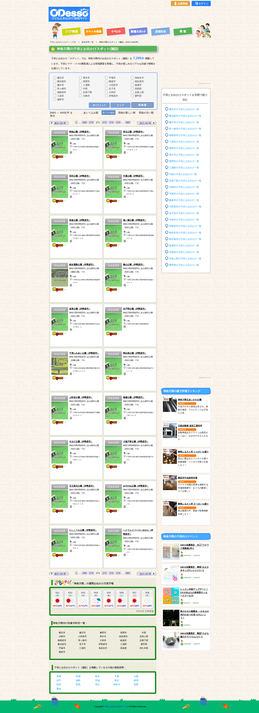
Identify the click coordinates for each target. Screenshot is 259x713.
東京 (116, 680)
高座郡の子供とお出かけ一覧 (184, 252)
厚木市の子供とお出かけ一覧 (184, 154)
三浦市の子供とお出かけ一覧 (184, 142)
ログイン (201, 3)
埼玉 (97, 684)
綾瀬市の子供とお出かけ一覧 (184, 245)
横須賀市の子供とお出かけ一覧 (185, 115)
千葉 (116, 676)
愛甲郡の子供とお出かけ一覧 (184, 265)
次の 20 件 (148, 123)
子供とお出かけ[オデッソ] (115, 706)
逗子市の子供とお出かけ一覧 (184, 213)
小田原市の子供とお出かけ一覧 (185, 206)
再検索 (142, 105)
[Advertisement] (151, 14)
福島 (78, 680)
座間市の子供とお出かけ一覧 (184, 161)
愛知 (58, 688)
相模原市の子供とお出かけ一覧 (185, 135)
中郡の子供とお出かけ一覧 (183, 174)
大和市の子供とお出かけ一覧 (184, 219)
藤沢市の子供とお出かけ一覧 (184, 122)
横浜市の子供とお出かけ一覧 (184, 109)
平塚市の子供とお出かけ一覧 (184, 193)
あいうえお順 (90, 112)
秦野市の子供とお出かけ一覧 (184, 148)
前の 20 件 (57, 123)
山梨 (136, 676)
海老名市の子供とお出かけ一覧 (185, 232)
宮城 (78, 676)
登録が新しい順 (126, 112)
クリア (120, 105)
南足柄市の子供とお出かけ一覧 (185, 239)
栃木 (97, 676)
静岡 (136, 680)
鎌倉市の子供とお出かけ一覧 (184, 200)
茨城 (97, 680)
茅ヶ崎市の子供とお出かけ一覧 (185, 129)
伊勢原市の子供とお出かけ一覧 (185, 226)
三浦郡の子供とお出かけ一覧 (184, 167)
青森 (58, 676)
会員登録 (180, 3)
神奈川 (116, 684)
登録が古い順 (146, 112)
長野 (136, 684)
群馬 (78, 684)
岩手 (58, 680)
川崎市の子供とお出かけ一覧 (184, 187)
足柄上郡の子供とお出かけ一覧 (185, 258)
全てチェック (99, 105)
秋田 (58, 684)
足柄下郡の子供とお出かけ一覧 (185, 180)
